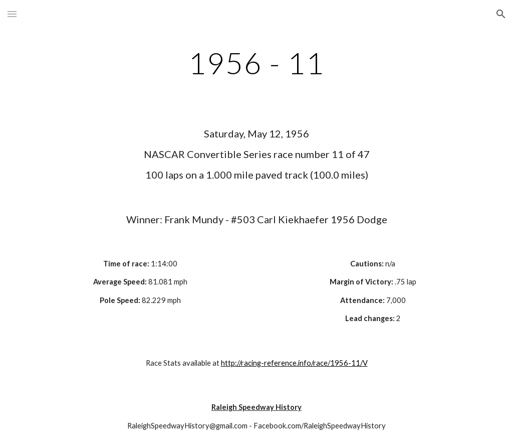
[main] (256, 62)
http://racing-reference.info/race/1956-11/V (294, 363)
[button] (12, 14)
